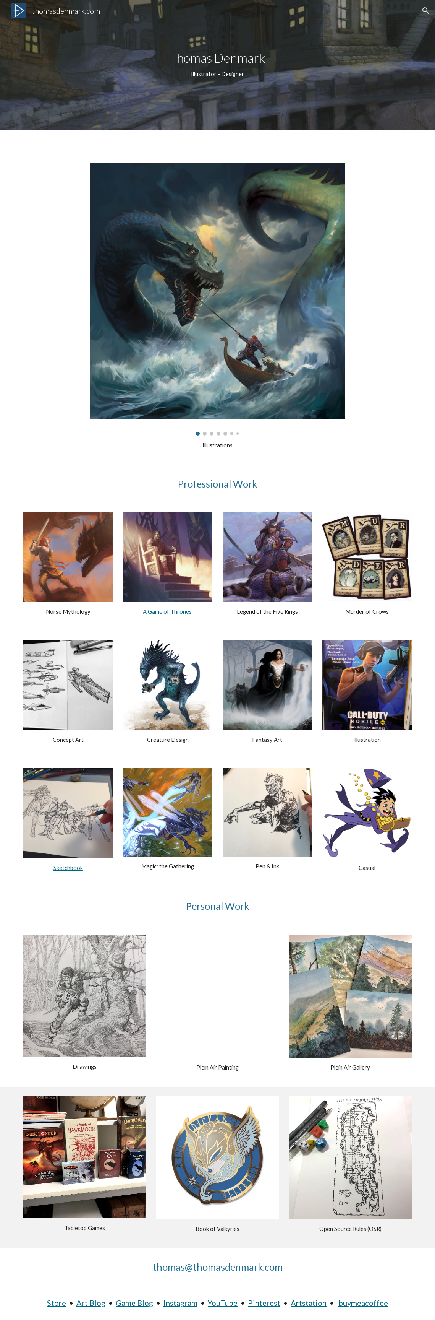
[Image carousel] (217, 299)
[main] (217, 65)
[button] (426, 11)
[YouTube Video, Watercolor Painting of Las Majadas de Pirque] (217, 996)
